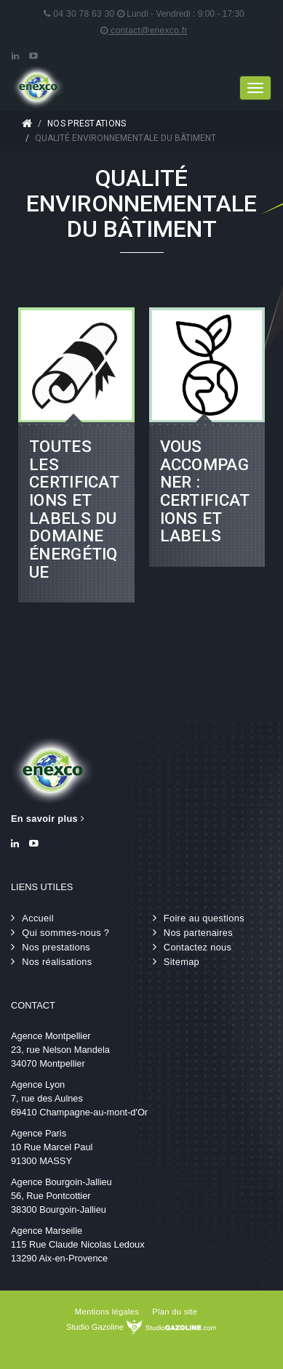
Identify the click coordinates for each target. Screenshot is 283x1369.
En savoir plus (47, 818)
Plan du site (174, 1311)
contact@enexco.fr (143, 30)
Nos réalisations (57, 961)
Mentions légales (107, 1311)
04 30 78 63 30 (79, 14)
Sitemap (181, 961)
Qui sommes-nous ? (65, 932)
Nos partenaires (198, 932)
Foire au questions (204, 918)
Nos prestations (87, 123)
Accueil (27, 123)
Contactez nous (197, 947)
